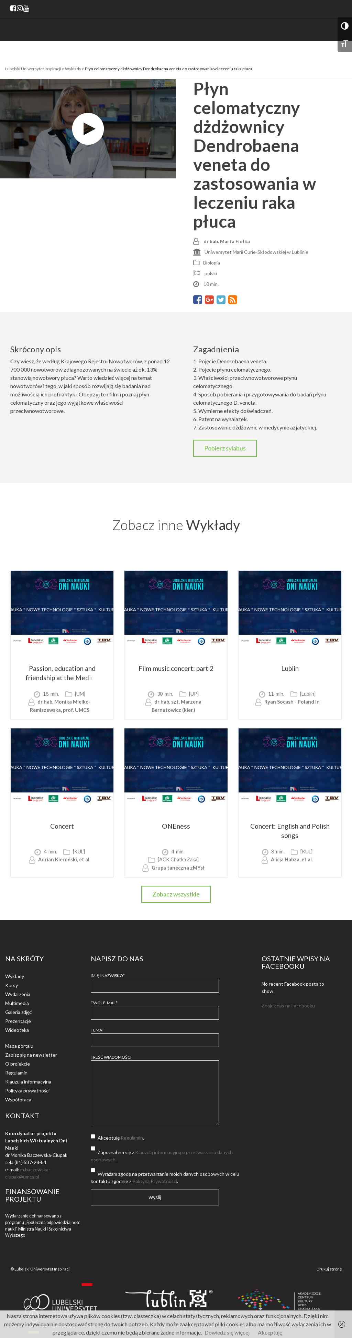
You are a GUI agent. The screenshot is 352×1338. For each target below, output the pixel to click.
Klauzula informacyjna (28, 1082)
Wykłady (14, 976)
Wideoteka (17, 1030)
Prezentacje (18, 1021)
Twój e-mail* (155, 1007)
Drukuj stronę (329, 1269)
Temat (155, 1035)
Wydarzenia (17, 994)
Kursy (11, 985)
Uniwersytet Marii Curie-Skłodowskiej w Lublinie (256, 252)
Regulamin (16, 1073)
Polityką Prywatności (154, 1181)
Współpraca (18, 1099)
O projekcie (17, 1064)
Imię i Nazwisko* (155, 980)
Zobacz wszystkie (176, 894)
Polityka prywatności (27, 1090)
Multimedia (17, 1003)
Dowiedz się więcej (227, 1332)
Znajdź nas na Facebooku (288, 1005)
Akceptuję (270, 1332)
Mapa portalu (19, 1046)
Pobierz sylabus (225, 448)
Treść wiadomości (155, 1090)
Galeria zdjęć (18, 1012)
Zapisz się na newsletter (31, 1055)
